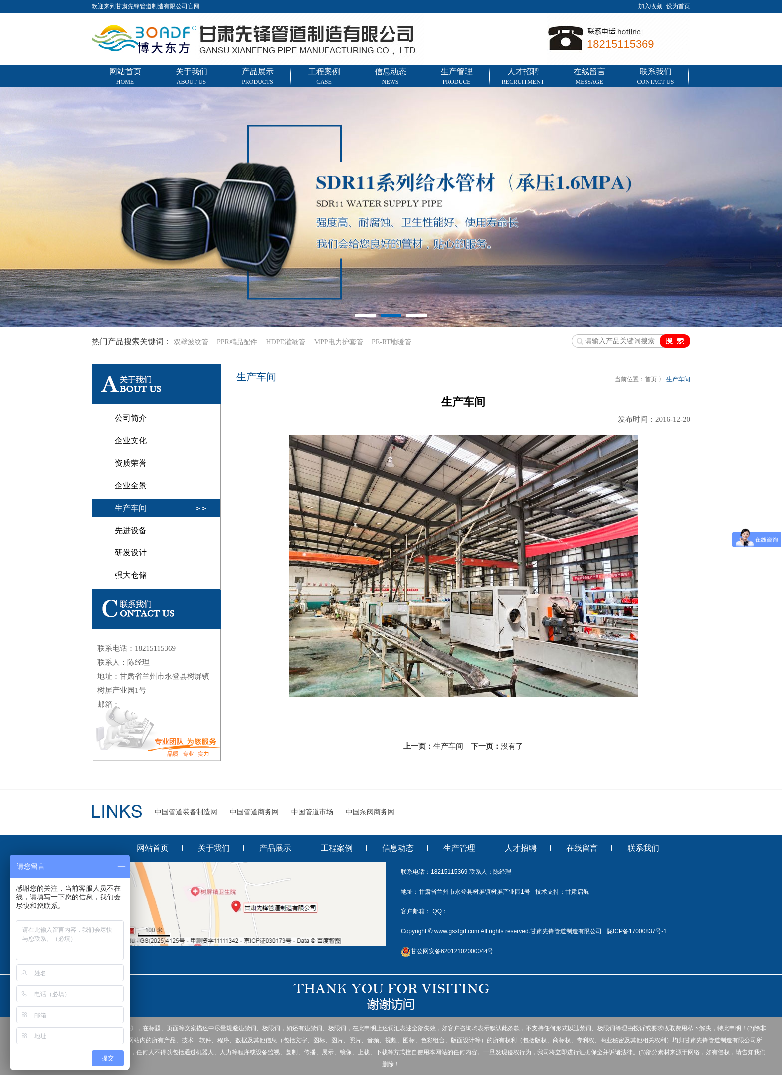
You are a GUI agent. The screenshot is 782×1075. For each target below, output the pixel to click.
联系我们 (655, 77)
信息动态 (390, 77)
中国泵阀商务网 (370, 812)
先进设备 (131, 530)
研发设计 (131, 552)
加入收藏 (650, 6)
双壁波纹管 (191, 342)
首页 (651, 379)
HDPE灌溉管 (285, 342)
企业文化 (131, 440)
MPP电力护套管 (338, 342)
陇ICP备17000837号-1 (637, 931)
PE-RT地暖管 (391, 342)
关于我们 (191, 77)
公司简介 (131, 418)
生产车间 (131, 508)
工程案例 (324, 77)
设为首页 (678, 6)
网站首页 (125, 77)
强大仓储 (131, 575)
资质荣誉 (131, 463)
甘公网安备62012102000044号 (447, 951)
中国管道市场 (312, 812)
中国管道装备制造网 (186, 812)
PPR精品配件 (237, 342)
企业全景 (131, 485)
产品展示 (257, 77)
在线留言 (589, 77)
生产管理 (456, 77)
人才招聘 (523, 77)
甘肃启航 (577, 891)
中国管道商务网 (254, 812)
